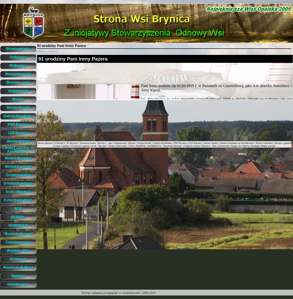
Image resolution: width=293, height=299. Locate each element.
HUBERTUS (154, 145)
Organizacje (120, 143)
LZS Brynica (195, 143)
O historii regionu (80, 145)
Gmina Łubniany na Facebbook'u (237, 143)
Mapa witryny (268, 145)
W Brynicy (72, 143)
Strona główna (45, 143)
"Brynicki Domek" (172, 145)
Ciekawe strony (192, 145)
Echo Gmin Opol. (118, 145)
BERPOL (141, 145)
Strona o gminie (283, 143)
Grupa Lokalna (61, 145)
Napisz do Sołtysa (240, 145)
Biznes (131, 143)
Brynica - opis (105, 143)
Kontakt (255, 145)
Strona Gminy (211, 143)
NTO (131, 145)
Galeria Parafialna (162, 143)
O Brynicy (59, 143)
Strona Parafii (144, 143)
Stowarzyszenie (88, 143)
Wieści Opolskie (264, 143)
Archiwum (223, 145)
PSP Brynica (180, 143)
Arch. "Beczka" (99, 145)
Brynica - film (209, 145)
